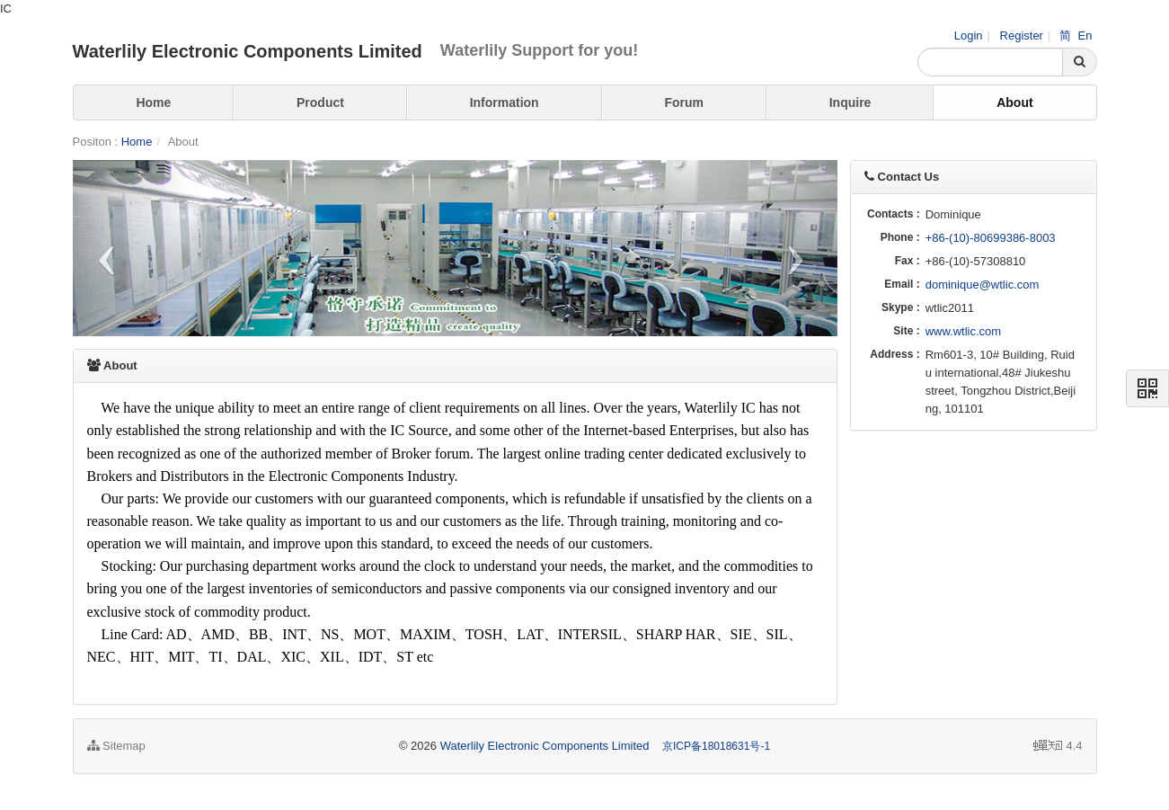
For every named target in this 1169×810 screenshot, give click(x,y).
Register (1021, 35)
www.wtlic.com (963, 331)
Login (968, 35)
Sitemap (116, 745)
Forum (684, 102)
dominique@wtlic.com (982, 284)
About (1014, 102)
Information (504, 102)
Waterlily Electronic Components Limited (545, 745)
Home (153, 102)
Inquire (850, 102)
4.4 (1057, 745)
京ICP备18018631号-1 (716, 746)
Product (320, 102)
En (1085, 35)
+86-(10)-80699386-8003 (990, 238)
